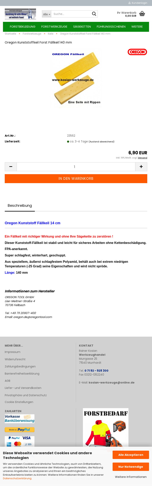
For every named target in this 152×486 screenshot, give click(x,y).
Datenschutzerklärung (17, 478)
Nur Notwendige (130, 467)
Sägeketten (82, 26)
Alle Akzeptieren (130, 455)
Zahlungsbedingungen (20, 369)
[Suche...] (46, 13)
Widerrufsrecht (15, 361)
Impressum (12, 354)
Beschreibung (20, 207)
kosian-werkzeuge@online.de (112, 385)
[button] (11, 169)
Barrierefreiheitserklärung (22, 376)
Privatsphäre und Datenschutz (26, 397)
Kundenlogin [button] (137, 3)
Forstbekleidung (22, 26)
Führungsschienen (111, 26)
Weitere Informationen (131, 477)
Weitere (137, 26)
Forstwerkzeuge (54, 26)
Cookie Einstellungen (19, 404)
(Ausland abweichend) (101, 143)
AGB (7, 383)
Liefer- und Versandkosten (23, 390)
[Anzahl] (76, 169)
